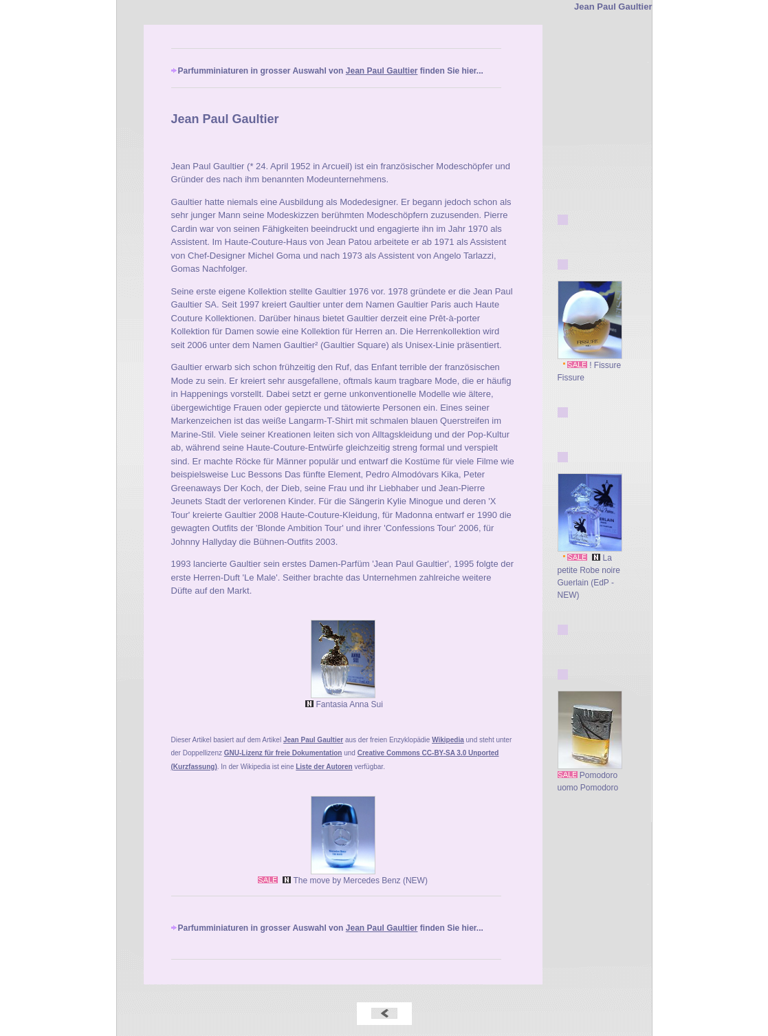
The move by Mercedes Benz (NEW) (343, 876)
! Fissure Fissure (590, 367)
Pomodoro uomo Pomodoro (590, 777)
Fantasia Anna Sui (343, 700)
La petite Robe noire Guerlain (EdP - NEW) (590, 572)
